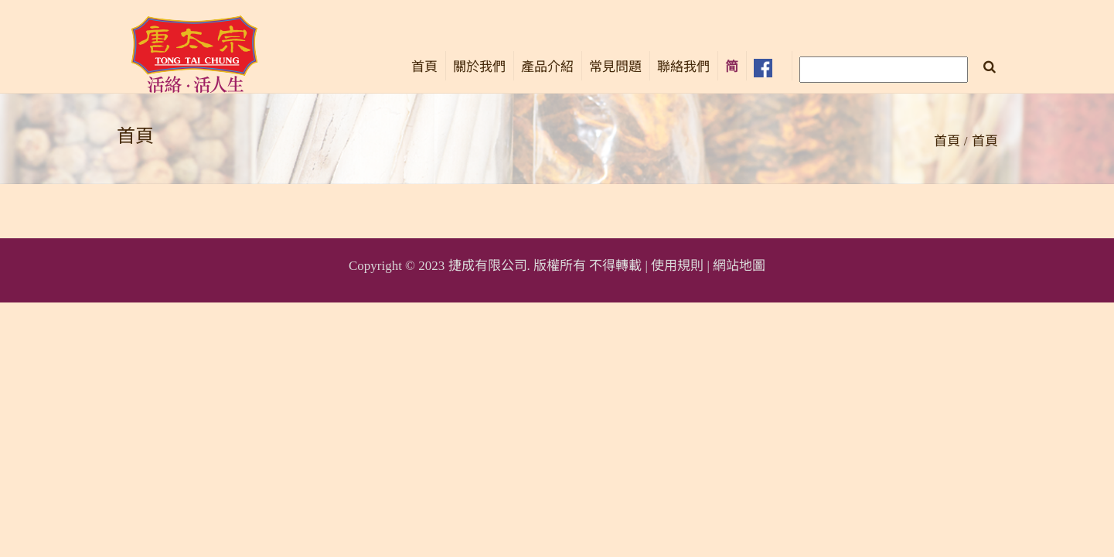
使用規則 (677, 265)
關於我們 (479, 67)
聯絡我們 (683, 67)
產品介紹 (547, 67)
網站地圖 (739, 265)
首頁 (424, 67)
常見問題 (615, 67)
